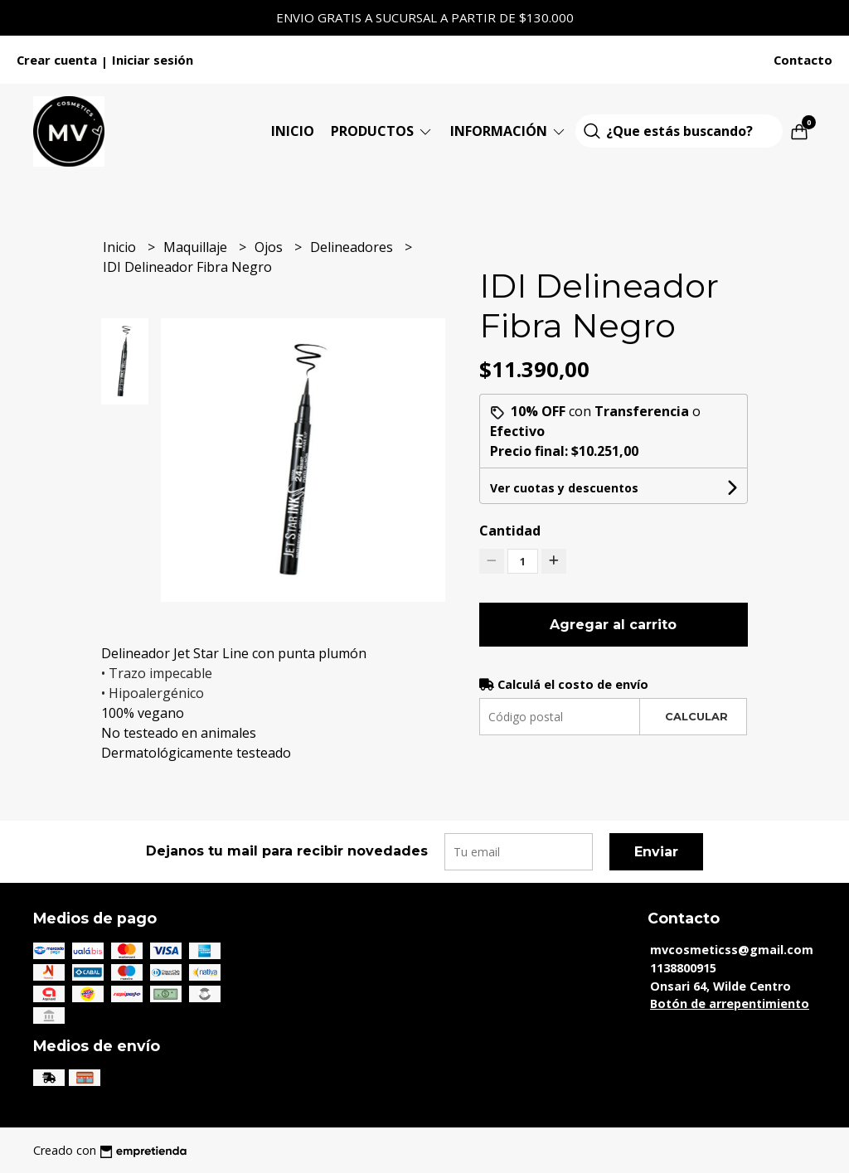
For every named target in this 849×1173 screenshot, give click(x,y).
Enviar (656, 852)
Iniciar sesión (152, 59)
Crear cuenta (57, 59)
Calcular (696, 716)
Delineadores (353, 247)
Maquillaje (196, 247)
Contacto (803, 59)
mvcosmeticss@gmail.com (731, 949)
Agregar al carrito (613, 625)
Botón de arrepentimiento (729, 1003)
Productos (382, 131)
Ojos (270, 247)
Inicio (292, 131)
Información (508, 131)
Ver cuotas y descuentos (564, 488)
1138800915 (683, 968)
